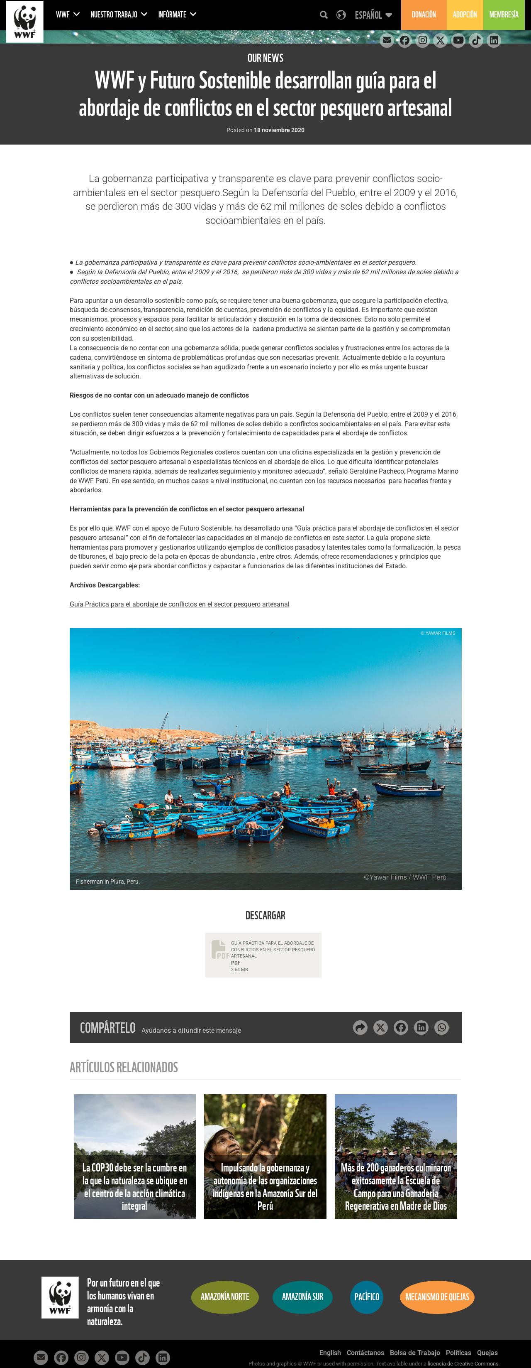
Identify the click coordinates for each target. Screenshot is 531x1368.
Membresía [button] (504, 15)
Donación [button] (424, 15)
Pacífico (367, 1297)
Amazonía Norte (225, 1296)
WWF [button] (68, 15)
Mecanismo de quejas (437, 1297)
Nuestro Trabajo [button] (119, 15)
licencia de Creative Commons (463, 1364)
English (330, 1353)
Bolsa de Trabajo (415, 1353)
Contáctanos (365, 1353)
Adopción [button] (465, 15)
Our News (265, 58)
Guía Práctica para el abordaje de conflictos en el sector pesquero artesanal (180, 604)
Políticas (458, 1353)
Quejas (487, 1353)
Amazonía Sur (302, 1296)
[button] (372, 15)
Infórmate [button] (177, 15)
